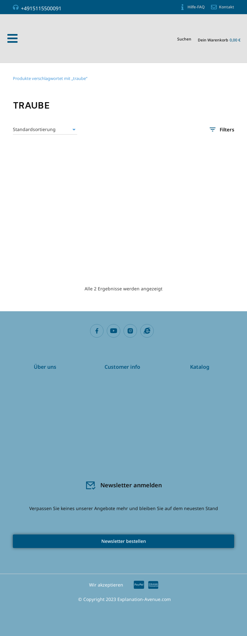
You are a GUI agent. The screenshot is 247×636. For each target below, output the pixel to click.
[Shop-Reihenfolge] (45, 129)
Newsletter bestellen (123, 541)
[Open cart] (219, 39)
